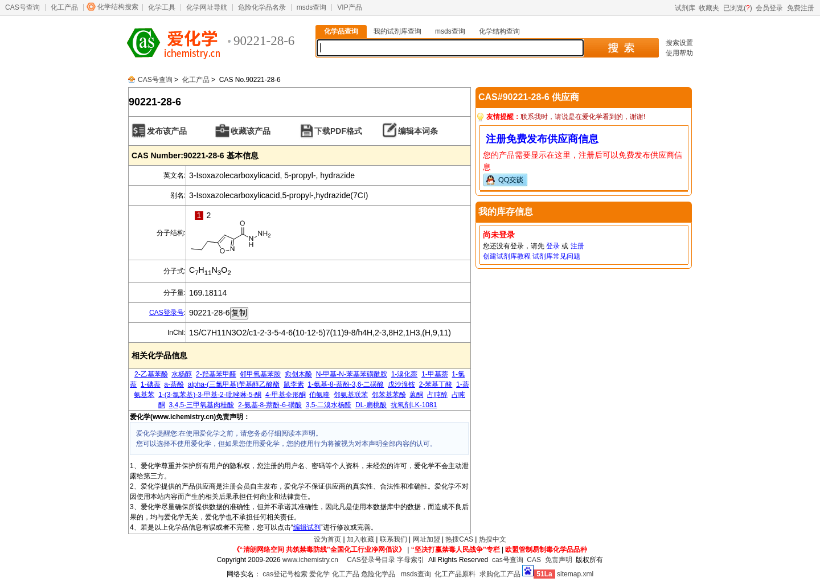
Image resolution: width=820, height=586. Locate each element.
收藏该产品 (250, 131)
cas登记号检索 (285, 574)
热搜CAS (459, 539)
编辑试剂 (307, 527)
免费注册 (800, 8)
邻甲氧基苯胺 (260, 374)
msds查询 (312, 7)
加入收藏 (360, 539)
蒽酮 (416, 395)
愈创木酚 (298, 374)
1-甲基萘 (434, 374)
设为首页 (327, 539)
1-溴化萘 (404, 374)
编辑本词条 (418, 131)
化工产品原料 (454, 574)
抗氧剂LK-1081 (414, 405)
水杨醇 (181, 374)
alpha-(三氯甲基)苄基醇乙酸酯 (234, 384)
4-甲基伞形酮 (285, 395)
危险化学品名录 (262, 7)
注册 (577, 246)
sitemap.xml (575, 574)
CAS (534, 560)
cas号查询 (507, 560)
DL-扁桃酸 (371, 405)
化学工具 (161, 7)
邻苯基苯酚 (389, 395)
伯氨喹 (319, 395)
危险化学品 (378, 574)
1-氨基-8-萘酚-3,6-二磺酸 (346, 384)
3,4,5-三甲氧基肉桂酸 (202, 405)
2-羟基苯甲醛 (216, 374)
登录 (553, 246)
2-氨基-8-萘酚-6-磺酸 (270, 405)
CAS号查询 (22, 7)
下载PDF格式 (338, 131)
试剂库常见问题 (556, 256)
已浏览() (737, 8)
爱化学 (319, 574)
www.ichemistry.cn (310, 560)
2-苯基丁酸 (436, 384)
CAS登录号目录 (371, 560)
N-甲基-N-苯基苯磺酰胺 (351, 374)
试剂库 (685, 8)
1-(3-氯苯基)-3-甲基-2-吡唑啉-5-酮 (209, 395)
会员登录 (769, 8)
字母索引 (410, 560)
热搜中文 (492, 539)
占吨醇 (437, 395)
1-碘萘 (151, 384)
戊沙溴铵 (401, 384)
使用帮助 (679, 53)
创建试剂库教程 (507, 256)
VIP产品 (349, 7)
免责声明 (558, 560)
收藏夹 (709, 8)
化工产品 (64, 7)
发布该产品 (167, 131)
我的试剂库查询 (397, 31)
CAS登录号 (166, 313)
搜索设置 (679, 43)
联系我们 (393, 539)
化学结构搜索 (117, 7)
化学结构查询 (499, 31)
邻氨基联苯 (351, 395)
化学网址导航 (206, 7)
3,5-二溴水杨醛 (329, 405)
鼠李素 (294, 384)
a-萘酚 (174, 384)
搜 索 (621, 48)
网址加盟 (426, 539)
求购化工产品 (499, 574)
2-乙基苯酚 (151, 374)
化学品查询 (341, 31)
